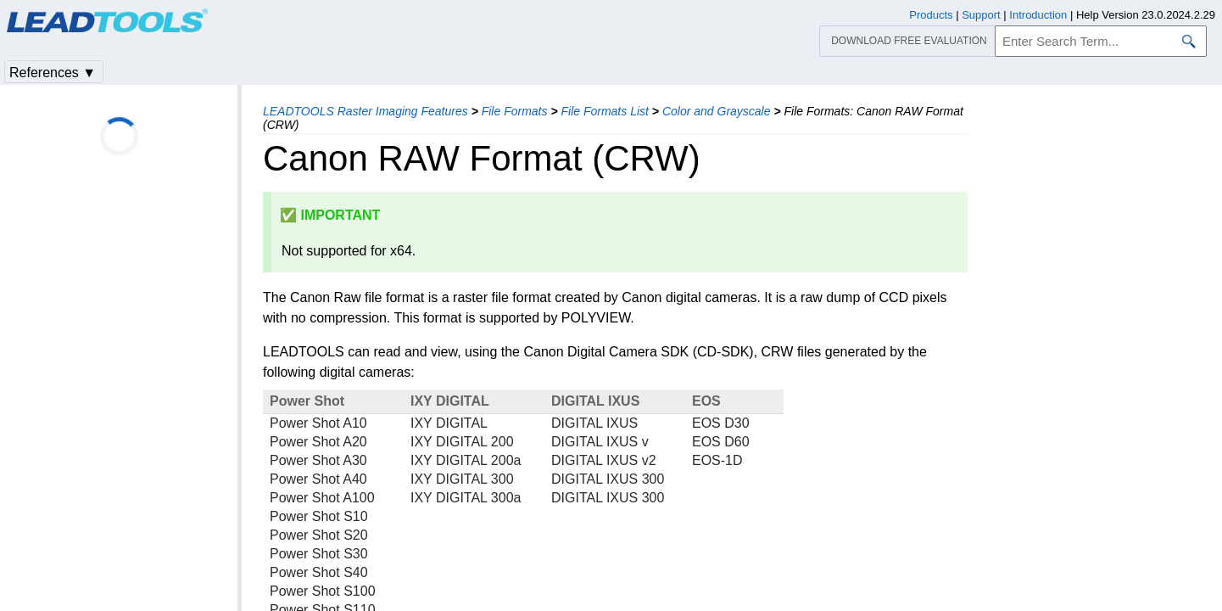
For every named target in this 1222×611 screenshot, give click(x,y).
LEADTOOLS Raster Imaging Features (365, 111)
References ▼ (52, 72)
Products (930, 14)
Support (981, 14)
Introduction (1038, 14)
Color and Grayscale (716, 111)
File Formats (515, 111)
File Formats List (604, 111)
